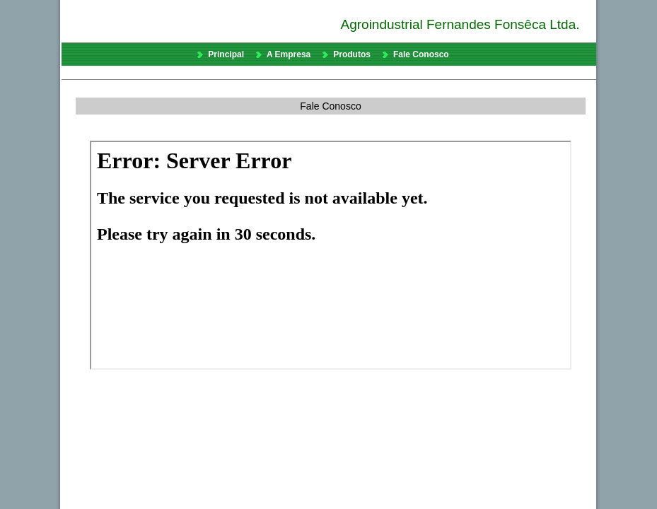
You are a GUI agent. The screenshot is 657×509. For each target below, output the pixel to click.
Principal (226, 54)
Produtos (352, 54)
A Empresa (288, 54)
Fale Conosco (421, 54)
